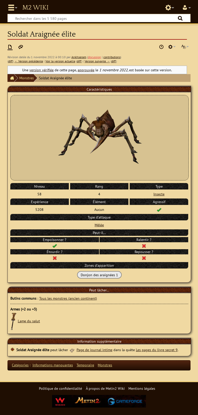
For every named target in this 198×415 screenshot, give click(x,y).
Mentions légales (141, 388)
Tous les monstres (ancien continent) (68, 298)
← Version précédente (28, 61)
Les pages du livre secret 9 (157, 349)
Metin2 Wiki (35, 8)
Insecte (158, 194)
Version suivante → (97, 61)
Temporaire (85, 364)
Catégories (20, 364)
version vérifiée (41, 69)
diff (10, 61)
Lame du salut (29, 320)
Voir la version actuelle (60, 61)
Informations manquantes (52, 364)
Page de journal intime (94, 349)
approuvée (86, 69)
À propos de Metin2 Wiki (105, 388)
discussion (94, 57)
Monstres (26, 77)
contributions (111, 57)
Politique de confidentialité (60, 388)
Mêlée (99, 224)
